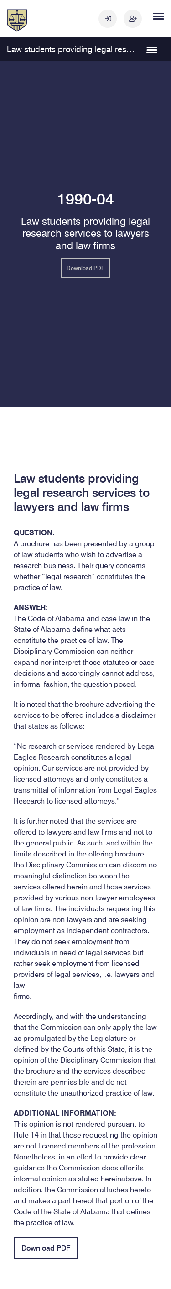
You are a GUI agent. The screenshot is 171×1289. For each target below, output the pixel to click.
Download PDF (85, 268)
